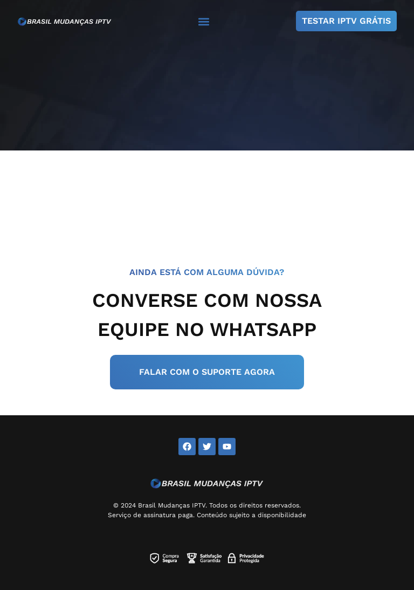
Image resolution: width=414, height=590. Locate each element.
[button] (204, 21)
